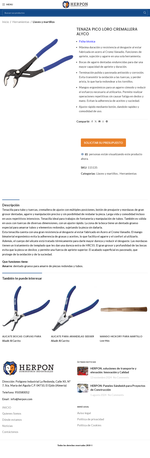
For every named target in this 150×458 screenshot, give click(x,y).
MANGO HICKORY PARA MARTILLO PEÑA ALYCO (122, 338)
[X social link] (96, 121)
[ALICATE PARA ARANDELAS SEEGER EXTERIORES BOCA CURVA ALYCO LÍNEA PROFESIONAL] (75, 309)
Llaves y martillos (44, 21)
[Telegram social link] (107, 121)
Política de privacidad (90, 419)
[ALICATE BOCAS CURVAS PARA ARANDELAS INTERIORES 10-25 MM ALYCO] (26, 309)
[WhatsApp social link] (103, 121)
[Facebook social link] (92, 121)
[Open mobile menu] (7, 4)
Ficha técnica (87, 41)
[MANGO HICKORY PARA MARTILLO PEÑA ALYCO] (124, 309)
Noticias (7, 425)
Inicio (5, 21)
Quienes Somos (11, 413)
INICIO (6, 407)
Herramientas (20, 21)
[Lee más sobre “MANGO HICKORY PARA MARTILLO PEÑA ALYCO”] (105, 340)
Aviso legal (84, 413)
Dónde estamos (12, 419)
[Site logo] (75, 4)
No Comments (121, 377)
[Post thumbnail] (82, 373)
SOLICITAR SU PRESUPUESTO (103, 142)
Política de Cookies (89, 425)
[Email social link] (99, 121)
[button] (12, 340)
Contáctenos (10, 432)
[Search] (75, 13)
